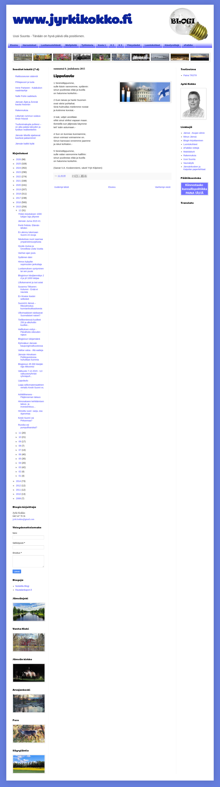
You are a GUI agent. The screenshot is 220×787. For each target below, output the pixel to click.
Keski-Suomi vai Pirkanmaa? (26, 419)
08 (20, 445)
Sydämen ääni (25, 257)
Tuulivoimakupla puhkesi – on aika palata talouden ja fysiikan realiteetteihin (28, 127)
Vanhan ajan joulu (27, 253)
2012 (19, 485)
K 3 (120, 45)
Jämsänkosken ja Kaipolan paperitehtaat (194, 168)
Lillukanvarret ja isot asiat (30, 282)
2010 (19, 494)
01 (20, 476)
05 (20, 458)
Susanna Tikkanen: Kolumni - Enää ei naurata (28, 289)
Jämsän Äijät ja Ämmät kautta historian (26, 103)
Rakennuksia (21, 110)
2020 (19, 185)
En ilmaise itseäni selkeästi (26, 297)
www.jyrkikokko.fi (72, 18)
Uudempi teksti (61, 187)
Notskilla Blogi (22, 586)
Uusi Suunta (189, 159)
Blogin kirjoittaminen (193, 140)
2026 (19, 159)
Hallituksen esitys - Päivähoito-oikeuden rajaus (29, 332)
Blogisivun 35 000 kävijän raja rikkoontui (30, 365)
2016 (19, 202)
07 (20, 450)
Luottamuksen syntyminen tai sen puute (31, 270)
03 (20, 467)
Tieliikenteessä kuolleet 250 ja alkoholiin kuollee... (29, 322)
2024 (19, 168)
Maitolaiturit (189, 151)
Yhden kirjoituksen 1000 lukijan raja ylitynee (30, 215)
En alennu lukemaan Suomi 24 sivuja (28, 233)
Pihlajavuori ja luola (24, 82)
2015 (19, 206)
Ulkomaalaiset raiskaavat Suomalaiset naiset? (30, 314)
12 (20, 210)
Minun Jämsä (190, 136)
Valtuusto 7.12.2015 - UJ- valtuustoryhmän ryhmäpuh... (30, 374)
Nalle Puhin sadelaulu (26, 96)
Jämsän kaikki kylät (24, 143)
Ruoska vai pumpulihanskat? (27, 426)
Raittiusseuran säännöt (26, 76)
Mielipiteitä (71, 45)
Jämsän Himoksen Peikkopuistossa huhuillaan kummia (28, 357)
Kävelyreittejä (172, 45)
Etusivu (14, 45)
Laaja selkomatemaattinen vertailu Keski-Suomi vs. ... (31, 387)
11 (20, 433)
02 (20, 471)
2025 (19, 163)
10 (20, 437)
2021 (19, 181)
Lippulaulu (23, 380)
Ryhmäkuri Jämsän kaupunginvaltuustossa (30, 344)
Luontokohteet (152, 45)
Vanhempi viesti (162, 187)
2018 (19, 193)
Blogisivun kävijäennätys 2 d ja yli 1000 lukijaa (31, 276)
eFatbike (188, 45)
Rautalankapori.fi (23, 590)
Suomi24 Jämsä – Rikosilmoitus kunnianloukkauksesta (30, 306)
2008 (19, 498)
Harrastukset (29, 45)
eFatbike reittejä (191, 148)
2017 (19, 198)
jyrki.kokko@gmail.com (23, 519)
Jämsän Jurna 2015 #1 (29, 221)
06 (20, 454)
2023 (19, 172)
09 (20, 441)
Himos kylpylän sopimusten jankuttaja (30, 263)
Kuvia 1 (102, 45)
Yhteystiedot (133, 45)
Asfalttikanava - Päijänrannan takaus (29, 395)
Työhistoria (87, 45)
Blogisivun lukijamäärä (29, 339)
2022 (19, 176)
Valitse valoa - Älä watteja (30, 350)
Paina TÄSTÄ (190, 75)
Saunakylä (188, 163)
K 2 (112, 45)
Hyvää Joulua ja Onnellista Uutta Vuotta (30, 247)
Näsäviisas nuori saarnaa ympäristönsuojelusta (30, 240)
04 (20, 463)
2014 (19, 481)
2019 (19, 189)
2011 (19, 490)
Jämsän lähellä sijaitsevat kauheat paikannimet (27, 136)
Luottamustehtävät (51, 45)
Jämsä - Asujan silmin (194, 133)
